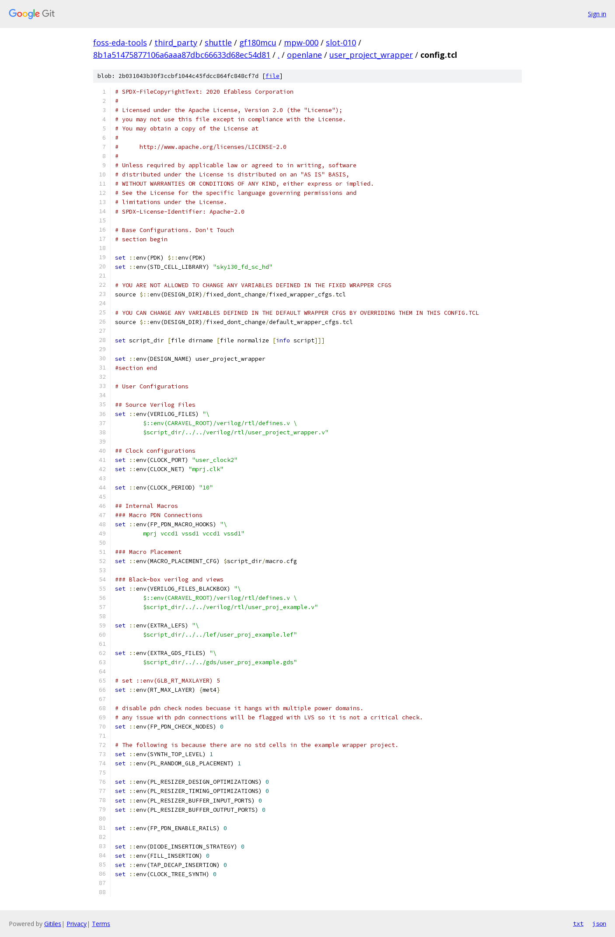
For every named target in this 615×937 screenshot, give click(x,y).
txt (578, 923)
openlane (304, 54)
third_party (175, 42)
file (273, 76)
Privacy (76, 923)
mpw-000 (301, 42)
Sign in (597, 14)
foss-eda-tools (120, 42)
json (599, 923)
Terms (101, 923)
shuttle (218, 42)
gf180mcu (257, 42)
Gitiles (52, 923)
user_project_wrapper (371, 54)
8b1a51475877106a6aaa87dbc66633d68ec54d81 (181, 54)
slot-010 (341, 42)
